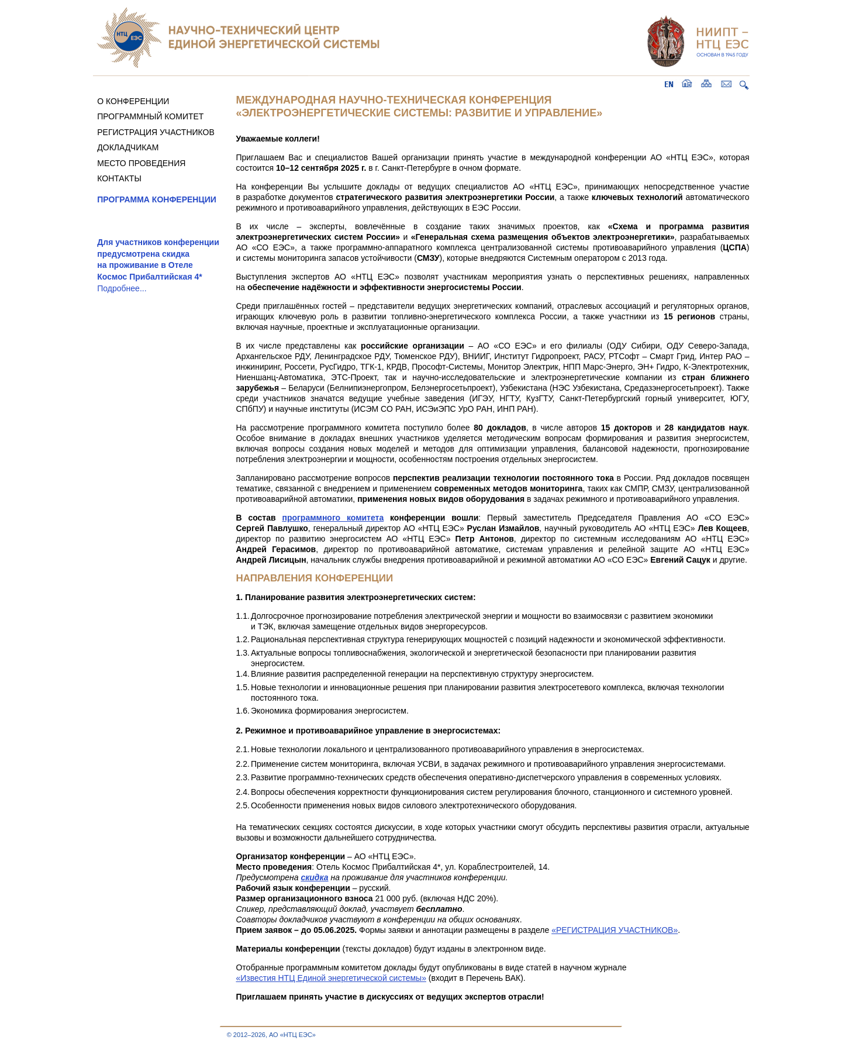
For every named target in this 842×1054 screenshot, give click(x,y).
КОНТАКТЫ (119, 178)
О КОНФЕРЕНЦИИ (133, 101)
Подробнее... (121, 288)
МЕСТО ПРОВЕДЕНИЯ (141, 163)
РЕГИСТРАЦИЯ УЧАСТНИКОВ (156, 132)
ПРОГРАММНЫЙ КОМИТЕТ (150, 116)
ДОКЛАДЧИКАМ (127, 147)
